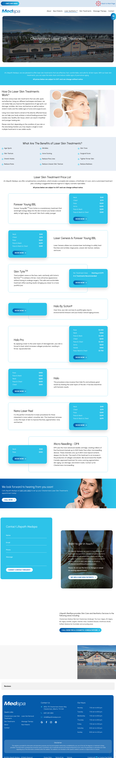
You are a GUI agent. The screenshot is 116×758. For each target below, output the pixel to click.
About (49, 11)
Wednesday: (81, 707)
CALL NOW (8, 500)
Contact (111, 11)
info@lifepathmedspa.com (52, 708)
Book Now (80, 219)
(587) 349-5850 (10, 4)
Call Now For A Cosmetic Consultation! (80, 630)
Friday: (79, 715)
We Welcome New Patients (82, 577)
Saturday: (80, 719)
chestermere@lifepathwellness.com (83, 564)
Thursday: (80, 711)
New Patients (58, 11)
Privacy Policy (48, 748)
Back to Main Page (105, 3)
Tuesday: (80, 702)
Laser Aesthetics (70, 11)
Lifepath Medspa (12, 73)
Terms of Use (59, 748)
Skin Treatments (85, 11)
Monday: (80, 698)
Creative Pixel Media (105, 748)
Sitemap (69, 748)
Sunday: (80, 723)
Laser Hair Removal (27, 707)
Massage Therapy (99, 11)
